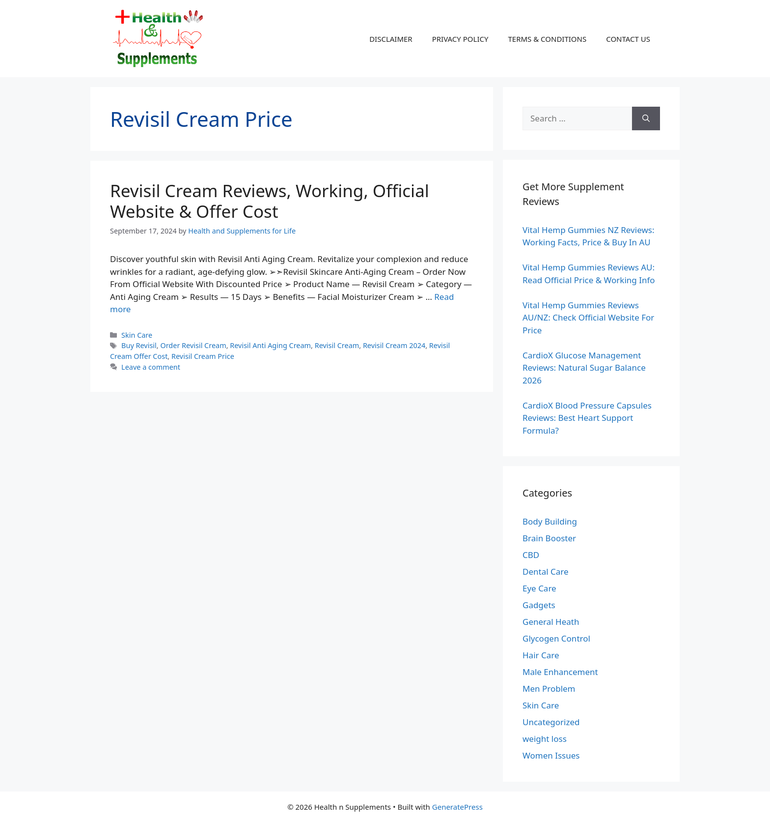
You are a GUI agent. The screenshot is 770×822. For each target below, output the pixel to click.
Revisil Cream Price (202, 356)
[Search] (646, 118)
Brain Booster (549, 538)
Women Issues (550, 755)
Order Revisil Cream (193, 345)
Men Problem (549, 688)
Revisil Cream (337, 345)
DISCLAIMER (390, 39)
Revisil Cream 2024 (394, 345)
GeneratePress (457, 807)
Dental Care (545, 571)
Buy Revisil (139, 345)
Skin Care (136, 335)
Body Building (549, 521)
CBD (530, 554)
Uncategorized (551, 722)
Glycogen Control (556, 638)
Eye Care (539, 588)
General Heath (550, 621)
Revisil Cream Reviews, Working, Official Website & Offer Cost (269, 201)
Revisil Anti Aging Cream (270, 345)
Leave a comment (150, 367)
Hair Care (540, 655)
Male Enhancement (560, 671)
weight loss (544, 738)
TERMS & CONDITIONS (547, 39)
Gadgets (538, 605)
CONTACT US (628, 39)
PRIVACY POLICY (460, 39)
